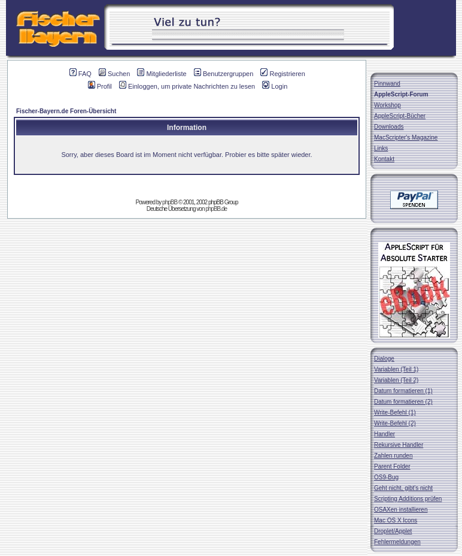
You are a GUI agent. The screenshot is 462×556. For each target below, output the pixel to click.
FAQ (80, 73)
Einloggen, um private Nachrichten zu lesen (187, 86)
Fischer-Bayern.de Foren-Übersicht (66, 111)
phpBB (169, 202)
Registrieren (282, 73)
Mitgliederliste (161, 73)
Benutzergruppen (223, 73)
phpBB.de (216, 209)
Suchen (114, 73)
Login (274, 86)
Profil (100, 86)
